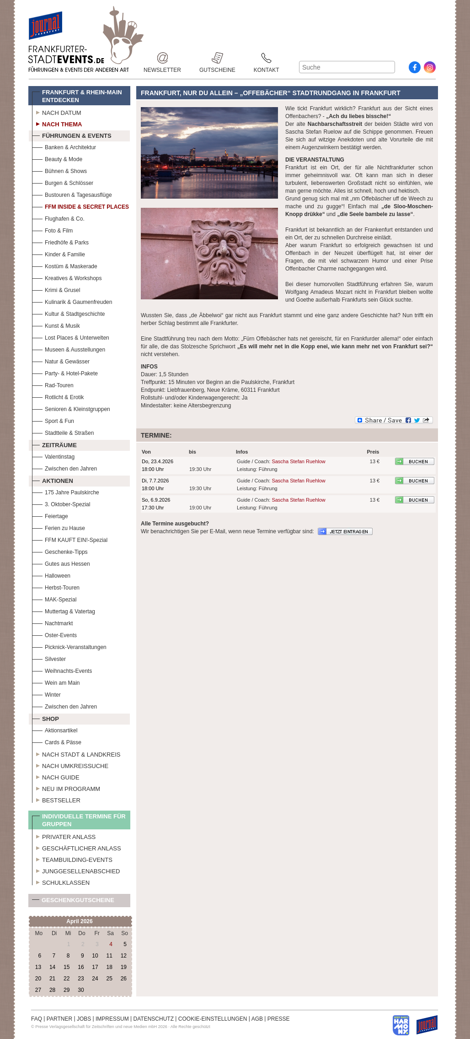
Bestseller (56, 799)
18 (109, 967)
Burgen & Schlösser (62, 182)
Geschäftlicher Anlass (76, 847)
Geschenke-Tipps (60, 551)
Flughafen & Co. (58, 217)
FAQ (36, 1019)
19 (124, 967)
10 (95, 955)
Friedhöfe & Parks (60, 241)
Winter (46, 693)
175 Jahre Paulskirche (65, 491)
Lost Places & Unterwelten (70, 336)
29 (66, 990)
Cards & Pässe (56, 741)
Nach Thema (57, 123)
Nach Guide (56, 776)
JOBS (84, 1019)
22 (66, 978)
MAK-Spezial (54, 598)
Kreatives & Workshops (67, 277)
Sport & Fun (53, 420)
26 (124, 978)
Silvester (49, 658)
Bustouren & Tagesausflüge (72, 193)
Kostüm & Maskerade (64, 265)
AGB (257, 1019)
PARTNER (59, 1019)
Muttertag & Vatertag (63, 610)
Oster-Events (54, 634)
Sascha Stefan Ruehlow (298, 461)
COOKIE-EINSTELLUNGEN (212, 1019)
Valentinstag (53, 455)
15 (66, 967)
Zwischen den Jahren (64, 467)
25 (109, 978)
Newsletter (162, 58)
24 (95, 978)
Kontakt (266, 58)
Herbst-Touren (56, 586)
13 (38, 967)
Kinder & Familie (58, 253)
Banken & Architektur (64, 146)
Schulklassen (61, 881)
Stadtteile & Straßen (63, 432)
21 (52, 978)
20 (38, 978)
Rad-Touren (53, 384)
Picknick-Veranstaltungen (69, 646)
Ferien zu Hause (58, 527)
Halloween (51, 574)
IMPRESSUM (112, 1019)
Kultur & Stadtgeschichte (68, 312)
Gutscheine (217, 58)
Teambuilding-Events (72, 858)
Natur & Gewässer (61, 360)
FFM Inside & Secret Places (80, 205)
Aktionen (52, 479)
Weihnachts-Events (62, 670)
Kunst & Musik (56, 324)
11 (109, 955)
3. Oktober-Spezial (61, 503)
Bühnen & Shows (59, 170)
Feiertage (50, 515)
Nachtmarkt (52, 622)
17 (95, 967)
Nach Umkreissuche (70, 764)
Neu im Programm (66, 787)
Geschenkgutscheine (73, 902)
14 (52, 967)
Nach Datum (56, 111)
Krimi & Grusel (56, 289)
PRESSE (278, 1019)
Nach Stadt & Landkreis (76, 753)
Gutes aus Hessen (61, 562)
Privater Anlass (64, 835)
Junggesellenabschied (76, 870)
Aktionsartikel (54, 729)
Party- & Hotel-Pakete (65, 372)
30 (81, 990)
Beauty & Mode (57, 158)
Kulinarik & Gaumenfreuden (72, 301)
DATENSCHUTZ (154, 1019)
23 (81, 978)
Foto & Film (52, 229)
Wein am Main (56, 681)
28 (52, 990)
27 (38, 990)
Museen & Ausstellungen (68, 348)
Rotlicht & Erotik (58, 396)
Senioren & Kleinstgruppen (71, 408)
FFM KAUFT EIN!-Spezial (69, 539)
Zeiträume (54, 444)
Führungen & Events (72, 134)
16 (81, 967)
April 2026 (79, 921)
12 (124, 955)
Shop (45, 717)
